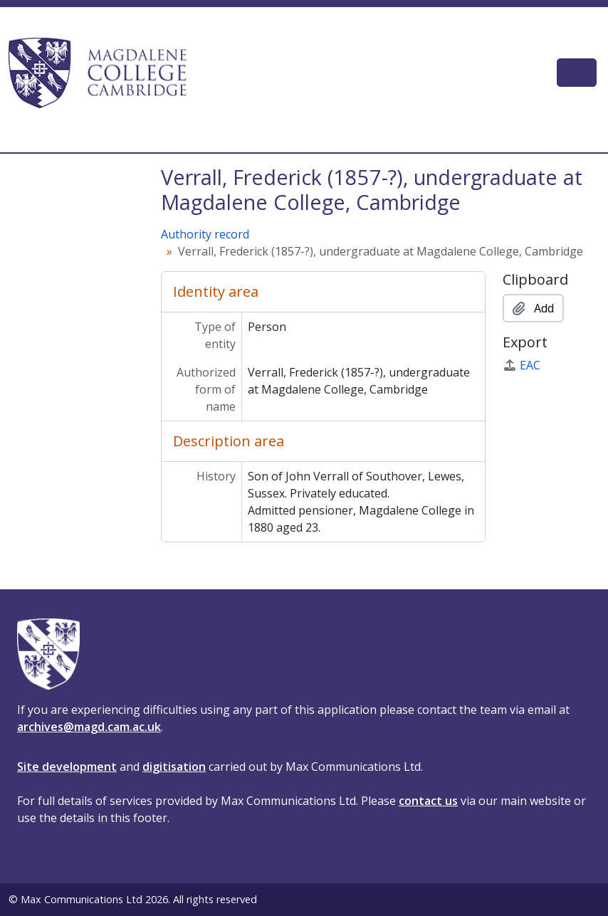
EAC (521, 365)
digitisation (174, 766)
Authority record (205, 234)
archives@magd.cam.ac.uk (89, 727)
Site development (67, 766)
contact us (428, 801)
